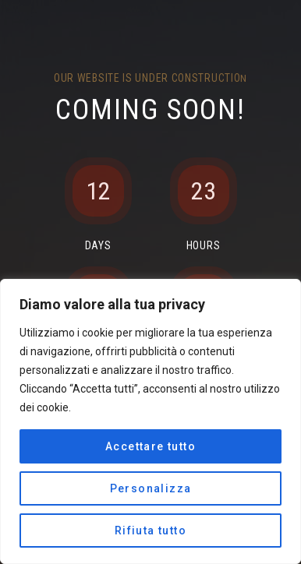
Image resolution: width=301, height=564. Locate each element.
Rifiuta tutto (150, 530)
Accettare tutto (150, 446)
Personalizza (151, 488)
